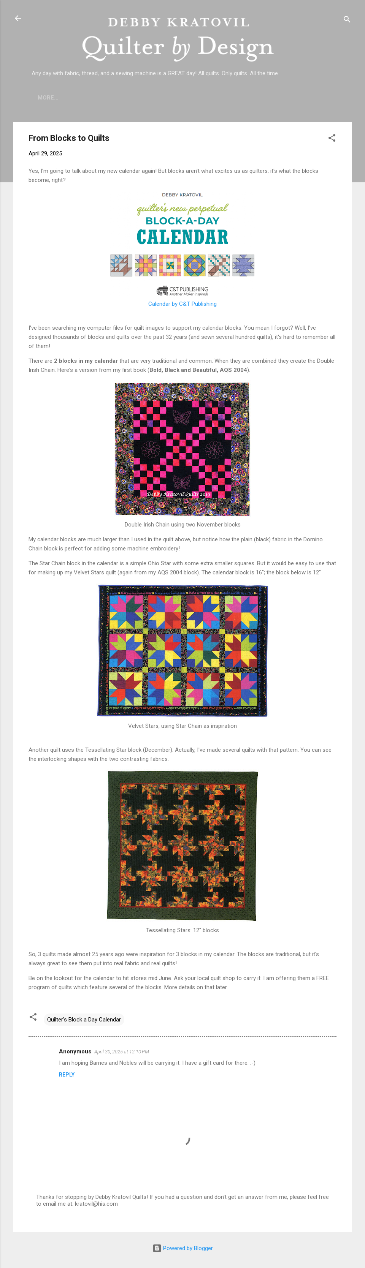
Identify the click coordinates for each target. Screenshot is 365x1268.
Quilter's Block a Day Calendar (84, 1019)
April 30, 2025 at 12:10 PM (121, 1052)
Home (46, 97)
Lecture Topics (179, 97)
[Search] (347, 20)
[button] (331, 139)
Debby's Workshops (294, 97)
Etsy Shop (233, 97)
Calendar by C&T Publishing (182, 303)
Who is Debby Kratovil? (104, 97)
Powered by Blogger (182, 1248)
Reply (67, 1075)
